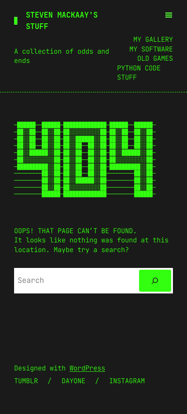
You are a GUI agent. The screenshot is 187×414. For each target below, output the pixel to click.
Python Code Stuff (139, 72)
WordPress (87, 368)
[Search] (155, 281)
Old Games (155, 58)
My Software (151, 49)
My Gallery (153, 39)
